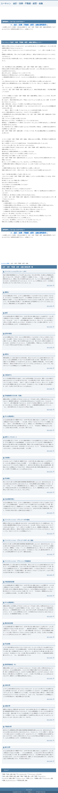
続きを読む (50, 285)
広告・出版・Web (11, 774)
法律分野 (7, 685)
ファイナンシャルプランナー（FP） (16, 271)
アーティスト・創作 (48, 778)
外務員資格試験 (9, 582)
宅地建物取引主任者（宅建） (14, 395)
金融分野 (7, 706)
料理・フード (30, 778)
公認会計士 (8, 375)
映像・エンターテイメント (9, 780)
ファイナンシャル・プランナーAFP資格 (17, 520)
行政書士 (7, 457)
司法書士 (7, 478)
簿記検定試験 (9, 623)
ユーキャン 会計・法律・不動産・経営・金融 (22, 3)
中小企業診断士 (9, 416)
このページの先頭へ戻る (51, 787)
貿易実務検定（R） (11, 664)
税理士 (7, 354)
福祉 (22, 776)
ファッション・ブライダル (35, 774)
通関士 (7, 292)
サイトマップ (29, 789)
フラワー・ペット (21, 778)
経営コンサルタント (11, 437)
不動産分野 (8, 726)
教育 (36, 776)
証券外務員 (8, 333)
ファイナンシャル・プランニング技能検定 (18, 561)
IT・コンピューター (22, 774)
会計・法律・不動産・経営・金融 (11, 776)
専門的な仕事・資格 (22, 780)
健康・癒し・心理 (29, 776)
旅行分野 (7, 747)
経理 (6, 313)
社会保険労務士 (9, 499)
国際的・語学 (38, 778)
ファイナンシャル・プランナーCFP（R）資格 (19, 540)
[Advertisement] (29, 14)
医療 (4, 774)
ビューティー (42, 776)
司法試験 (7, 644)
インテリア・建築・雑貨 (9, 778)
